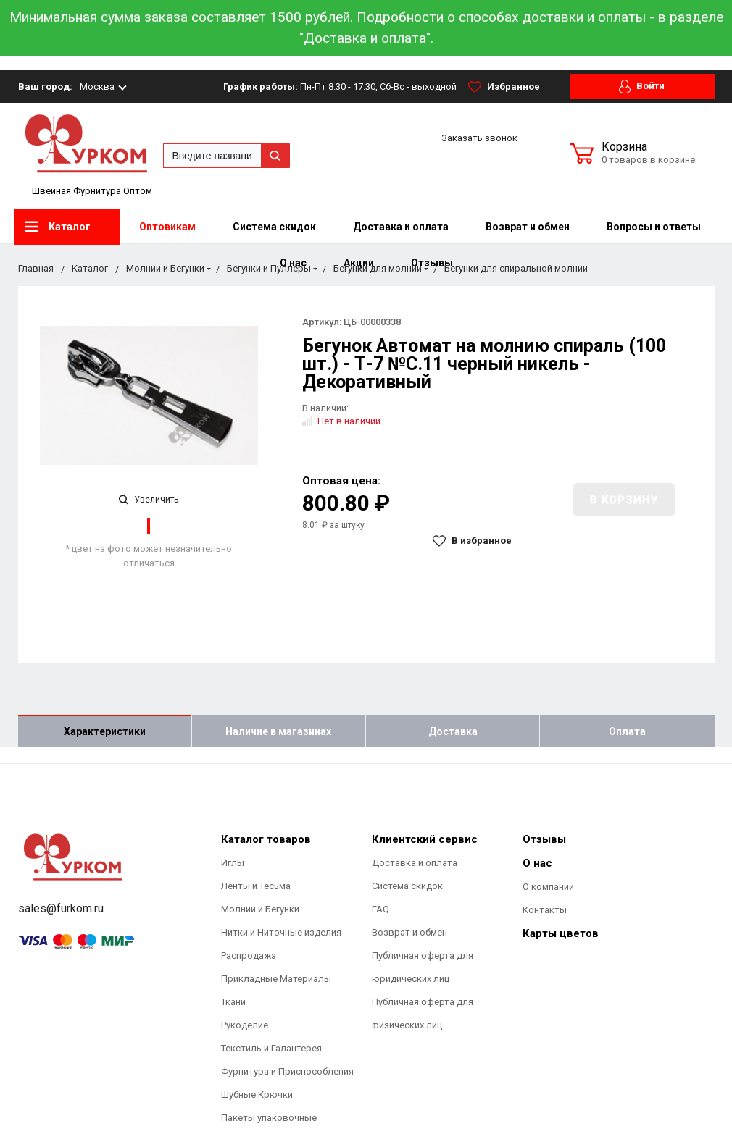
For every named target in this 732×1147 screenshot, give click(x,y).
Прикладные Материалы (276, 978)
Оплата (627, 731)
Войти (642, 86)
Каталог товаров (266, 839)
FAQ (380, 909)
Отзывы (544, 839)
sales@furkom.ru (61, 908)
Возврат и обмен (528, 226)
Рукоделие (244, 1025)
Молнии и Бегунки (260, 909)
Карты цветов (561, 933)
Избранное (504, 87)
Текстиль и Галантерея (271, 1048)
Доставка (453, 731)
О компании (548, 886)
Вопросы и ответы (654, 226)
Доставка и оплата (401, 226)
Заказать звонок (479, 138)
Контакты (545, 909)
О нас (537, 863)
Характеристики (105, 731)
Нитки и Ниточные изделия (281, 932)
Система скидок (274, 226)
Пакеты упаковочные (269, 1117)
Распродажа (248, 955)
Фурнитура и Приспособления (287, 1071)
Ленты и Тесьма (256, 886)
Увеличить (148, 500)
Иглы (232, 862)
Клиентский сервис (425, 839)
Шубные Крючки (257, 1094)
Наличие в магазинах (278, 731)
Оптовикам (167, 226)
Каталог (58, 226)
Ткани (233, 1001)
